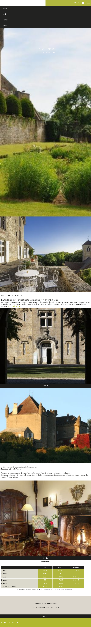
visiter (5, 8)
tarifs (5, 14)
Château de (23, 3)
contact (5, 20)
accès (5, 25)
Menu (88, 2)
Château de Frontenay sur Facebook (83, 3)
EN (78, 3)
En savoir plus (14, 306)
